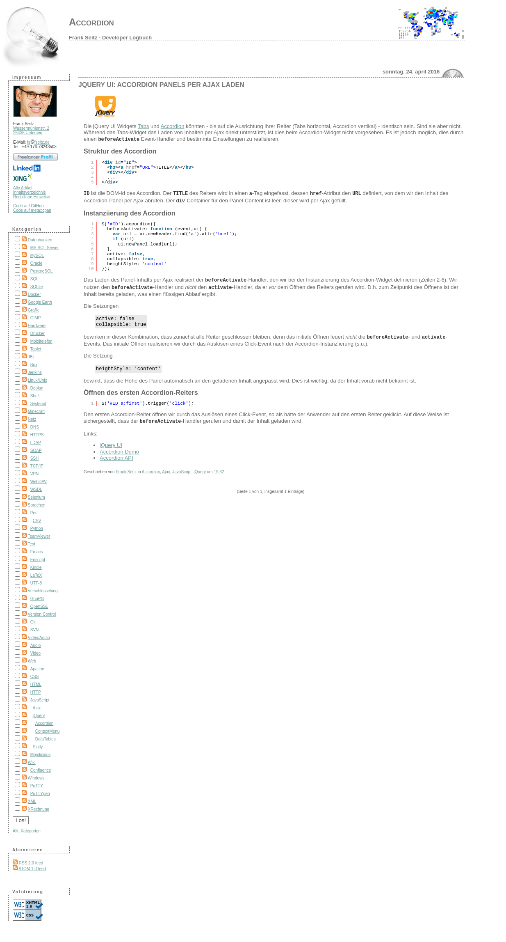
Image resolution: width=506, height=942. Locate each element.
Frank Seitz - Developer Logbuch (110, 37)
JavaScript (40, 700)
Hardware (37, 325)
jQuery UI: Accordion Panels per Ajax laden (161, 84)
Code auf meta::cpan (32, 210)
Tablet (35, 349)
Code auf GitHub (28, 206)
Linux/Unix (37, 380)
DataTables (45, 739)
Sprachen (37, 505)
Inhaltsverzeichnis (29, 192)
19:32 (219, 470)
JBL (31, 357)
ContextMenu (47, 731)
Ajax (37, 708)
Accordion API (116, 456)
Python (36, 528)
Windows (36, 778)
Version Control (42, 614)
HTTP (35, 692)
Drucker (37, 333)
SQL (34, 279)
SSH (34, 458)
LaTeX (36, 575)
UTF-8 (36, 583)
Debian (36, 388)
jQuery (39, 715)
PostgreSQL (41, 271)
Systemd (38, 403)
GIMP (35, 318)
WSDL (36, 489)
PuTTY (36, 786)
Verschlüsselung (43, 591)
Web (32, 661)
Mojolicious (40, 754)
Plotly (38, 747)
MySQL (37, 255)
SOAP (36, 450)
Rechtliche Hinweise (31, 197)
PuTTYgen (40, 793)
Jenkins (35, 372)
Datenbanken (40, 240)
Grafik (33, 310)
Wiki (32, 762)
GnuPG (37, 598)
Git (33, 622)
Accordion (91, 22)
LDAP (35, 442)
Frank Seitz (126, 470)
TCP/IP (36, 466)
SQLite (36, 286)
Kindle (36, 567)
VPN (34, 474)
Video (35, 653)
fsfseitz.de (38, 142)
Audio (35, 645)
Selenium (36, 497)
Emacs (36, 552)
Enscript (37, 559)
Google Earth (40, 302)
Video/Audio (39, 637)
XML (32, 801)
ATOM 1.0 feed (32, 868)
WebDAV (38, 481)
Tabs (143, 126)
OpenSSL (39, 606)
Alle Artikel (22, 188)
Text (31, 544)
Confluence (40, 770)
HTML (35, 684)
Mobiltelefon (41, 341)
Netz (32, 419)
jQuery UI (111, 443)
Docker (34, 294)
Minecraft (36, 411)
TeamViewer (39, 536)
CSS (34, 676)
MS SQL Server (44, 247)
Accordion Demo (119, 450)
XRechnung (38, 809)
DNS (34, 427)
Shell (34, 396)
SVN (34, 630)
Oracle (36, 263)
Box (33, 364)
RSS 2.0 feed (31, 863)
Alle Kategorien (27, 831)
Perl (34, 513)
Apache (37, 669)
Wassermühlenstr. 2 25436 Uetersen (31, 130)
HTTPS (37, 435)
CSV (37, 520)
